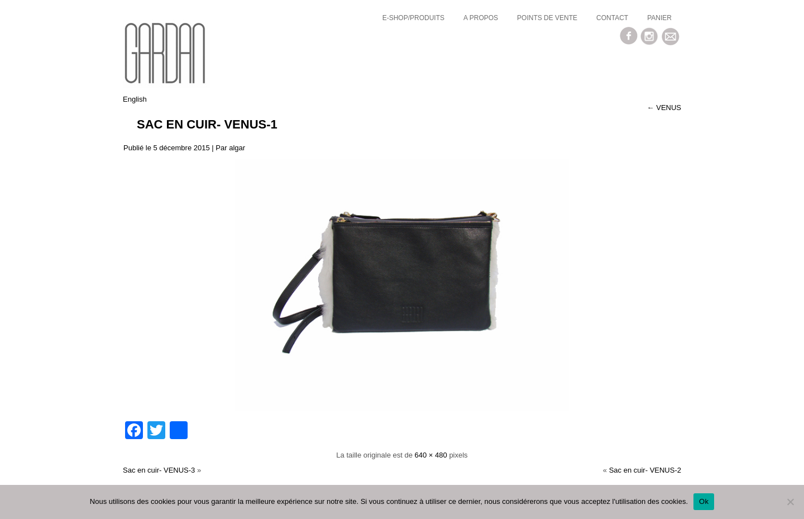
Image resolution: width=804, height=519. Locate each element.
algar (237, 148)
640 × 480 (431, 455)
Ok (704, 501)
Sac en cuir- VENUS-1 (207, 124)
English (135, 99)
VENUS (664, 107)
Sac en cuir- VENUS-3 (159, 470)
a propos (480, 18)
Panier (659, 18)
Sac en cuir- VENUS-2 (645, 470)
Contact (612, 18)
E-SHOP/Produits (413, 18)
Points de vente (547, 18)
